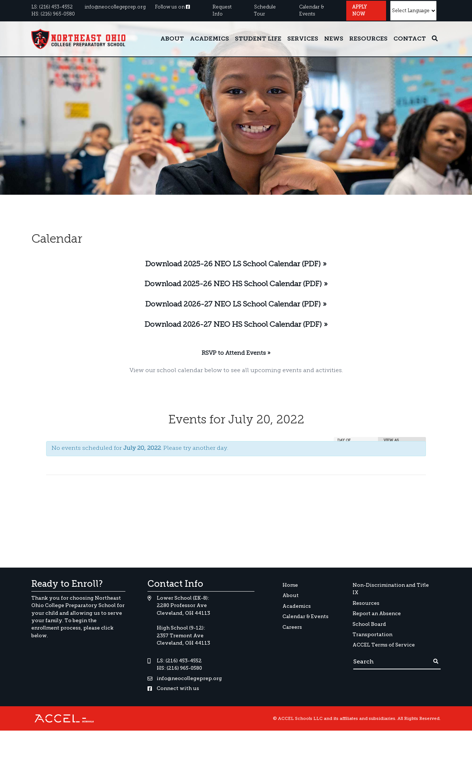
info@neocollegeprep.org (115, 7)
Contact (409, 39)
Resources (368, 39)
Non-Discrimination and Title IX (391, 589)
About (172, 39)
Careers (292, 627)
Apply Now (359, 11)
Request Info (222, 11)
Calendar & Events (311, 11)
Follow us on (172, 7)
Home (290, 585)
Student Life (258, 39)
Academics (209, 39)
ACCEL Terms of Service (384, 645)
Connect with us (178, 688)
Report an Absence (377, 613)
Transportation (372, 634)
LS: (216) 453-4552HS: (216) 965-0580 (53, 11)
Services (302, 39)
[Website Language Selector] (413, 11)
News (333, 39)
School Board (369, 624)
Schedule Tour (265, 11)
